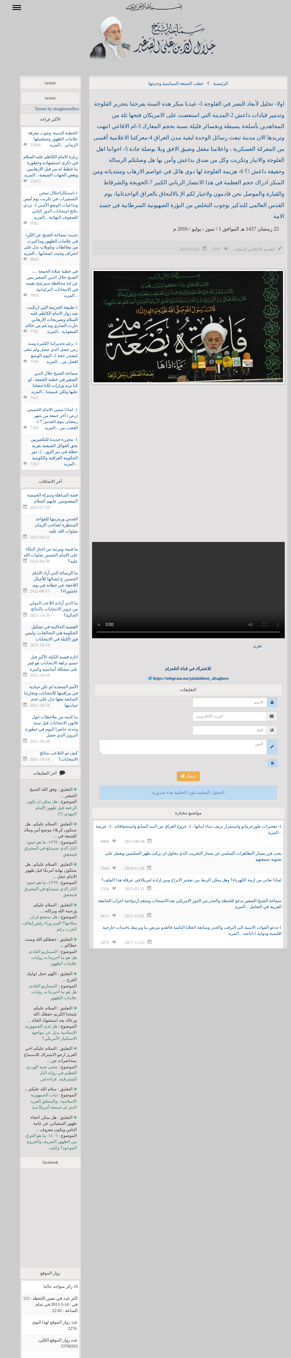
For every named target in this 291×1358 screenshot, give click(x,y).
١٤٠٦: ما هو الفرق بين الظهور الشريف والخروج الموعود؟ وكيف (42, 1141)
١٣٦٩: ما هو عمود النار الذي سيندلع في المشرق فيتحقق (42, 848)
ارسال (180, 776)
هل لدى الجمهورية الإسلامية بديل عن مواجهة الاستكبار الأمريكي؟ (42, 1032)
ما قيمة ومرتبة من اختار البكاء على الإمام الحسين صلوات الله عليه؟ (42, 555)
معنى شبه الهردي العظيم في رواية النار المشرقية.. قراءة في (43, 1073)
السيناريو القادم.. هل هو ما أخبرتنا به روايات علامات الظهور (43, 957)
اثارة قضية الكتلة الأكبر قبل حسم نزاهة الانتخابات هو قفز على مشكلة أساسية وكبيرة (44, 663)
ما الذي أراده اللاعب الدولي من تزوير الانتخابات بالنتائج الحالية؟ (45, 609)
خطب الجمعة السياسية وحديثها (167, 83)
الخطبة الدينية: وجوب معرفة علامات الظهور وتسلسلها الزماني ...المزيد (44, 139)
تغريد (249, 646)
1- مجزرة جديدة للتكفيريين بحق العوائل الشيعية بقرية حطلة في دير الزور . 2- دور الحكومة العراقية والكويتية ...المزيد (46, 451)
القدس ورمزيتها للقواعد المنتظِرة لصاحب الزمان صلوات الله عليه (48, 525)
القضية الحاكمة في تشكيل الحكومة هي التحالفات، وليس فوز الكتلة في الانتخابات (43, 633)
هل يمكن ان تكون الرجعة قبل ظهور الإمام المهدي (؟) (43, 807)
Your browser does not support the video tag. (180, 590)
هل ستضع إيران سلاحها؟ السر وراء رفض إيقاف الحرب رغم (41, 923)
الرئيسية (212, 83)
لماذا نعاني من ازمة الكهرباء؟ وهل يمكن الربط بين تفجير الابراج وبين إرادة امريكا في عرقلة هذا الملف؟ (183, 880)
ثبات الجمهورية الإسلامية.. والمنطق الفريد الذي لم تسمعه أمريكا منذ (45, 1101)
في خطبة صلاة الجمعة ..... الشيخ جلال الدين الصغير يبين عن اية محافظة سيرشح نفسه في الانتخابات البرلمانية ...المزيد (44, 283)
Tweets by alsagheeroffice (48, 109)
